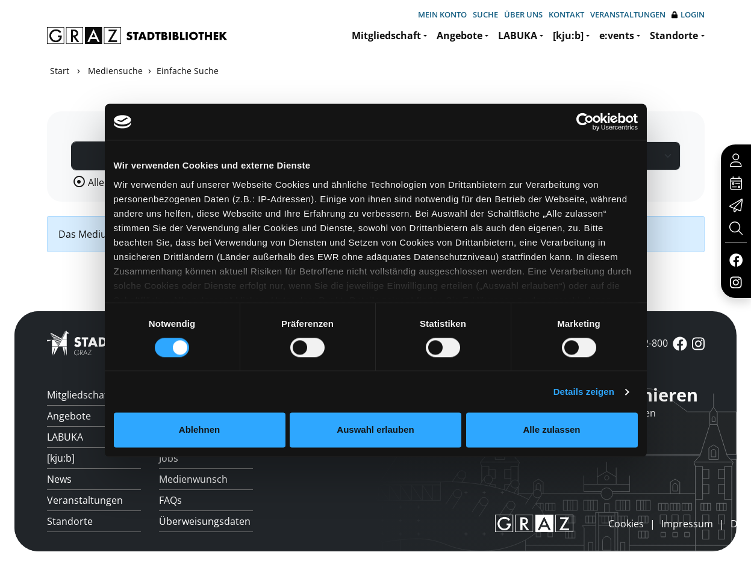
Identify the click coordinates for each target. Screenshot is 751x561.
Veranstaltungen (627, 14)
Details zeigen (583, 391)
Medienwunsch (193, 479)
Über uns (523, 14)
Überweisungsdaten (205, 521)
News (59, 479)
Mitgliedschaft (386, 35)
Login (688, 14)
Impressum (687, 523)
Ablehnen (199, 430)
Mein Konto (442, 14)
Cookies (626, 523)
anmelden (587, 523)
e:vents (616, 35)
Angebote (459, 35)
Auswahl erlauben (375, 430)
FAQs (170, 500)
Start (59, 70)
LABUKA (517, 35)
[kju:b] (568, 35)
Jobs (168, 458)
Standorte (674, 35)
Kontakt (566, 14)
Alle (96, 182)
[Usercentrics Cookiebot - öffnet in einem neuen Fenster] (585, 122)
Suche (485, 14)
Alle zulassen (551, 430)
